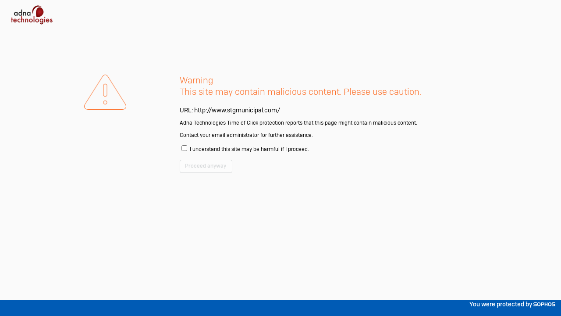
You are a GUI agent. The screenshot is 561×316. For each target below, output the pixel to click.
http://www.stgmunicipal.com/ (265, 133)
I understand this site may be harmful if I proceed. (286, 176)
